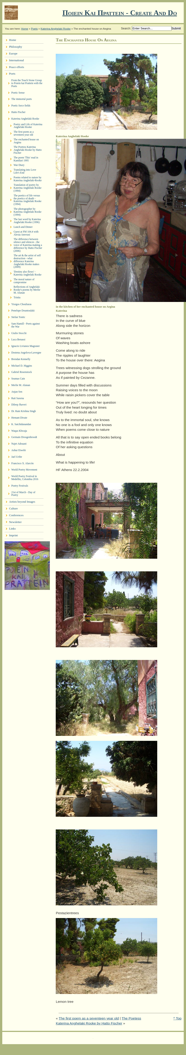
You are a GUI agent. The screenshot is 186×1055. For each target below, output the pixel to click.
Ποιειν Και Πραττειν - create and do (119, 13)
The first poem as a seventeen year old (89, 1018)
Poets (34, 28)
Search (125, 28)
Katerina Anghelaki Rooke (56, 28)
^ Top (177, 1018)
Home (24, 28)
